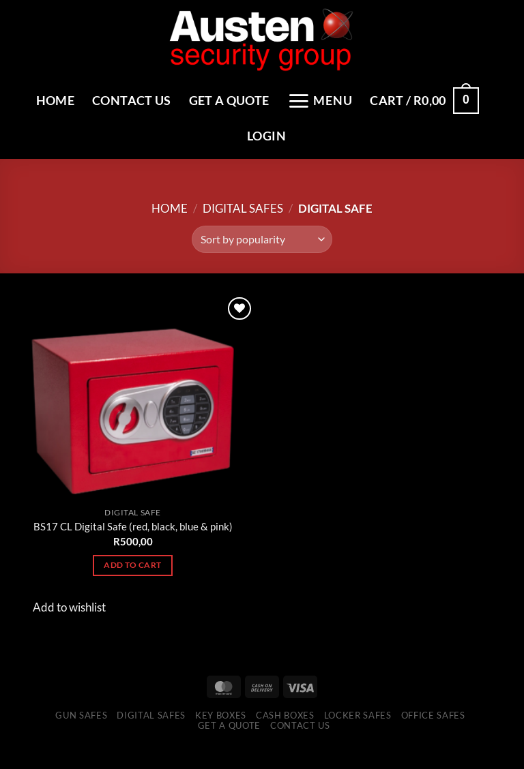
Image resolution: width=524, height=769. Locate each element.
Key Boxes (220, 735)
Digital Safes (243, 229)
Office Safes (433, 735)
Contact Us (191, 98)
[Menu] (389, 98)
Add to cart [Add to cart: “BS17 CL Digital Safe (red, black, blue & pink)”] (132, 586)
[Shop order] (262, 260)
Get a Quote (293, 98)
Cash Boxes (285, 735)
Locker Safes (358, 735)
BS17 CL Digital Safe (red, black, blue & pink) (133, 547)
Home (111, 98)
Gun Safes (81, 735)
